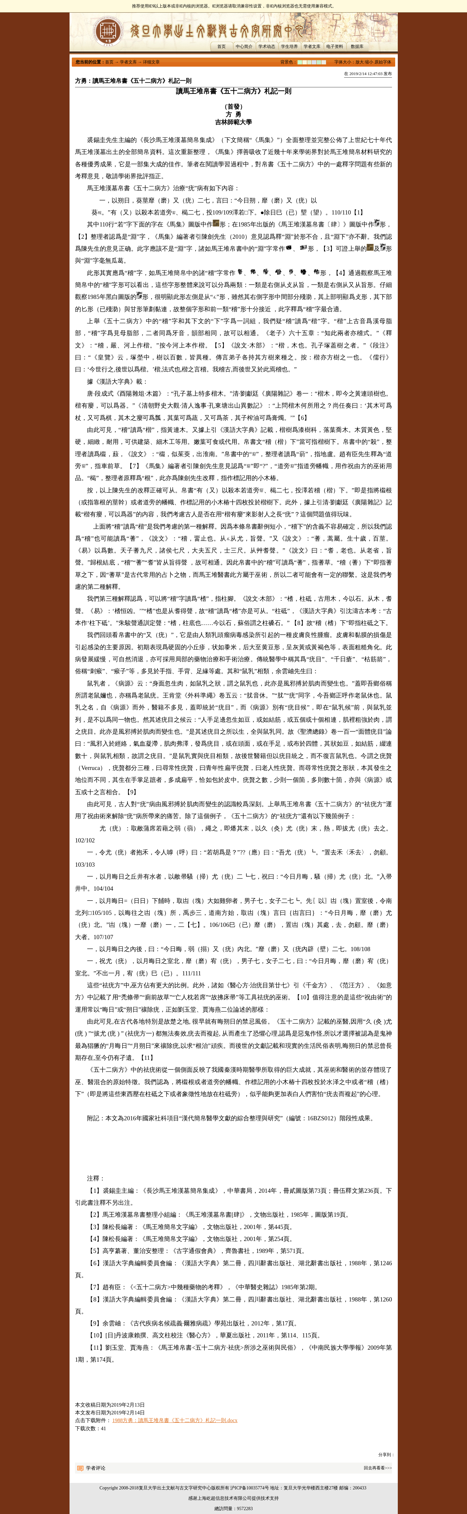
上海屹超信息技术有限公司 (224, 1498)
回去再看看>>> (378, 1467)
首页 (221, 46)
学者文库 (312, 46)
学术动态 (266, 46)
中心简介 (244, 46)
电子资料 (334, 46)
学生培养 (289, 46)
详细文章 (151, 62)
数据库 (357, 46)
